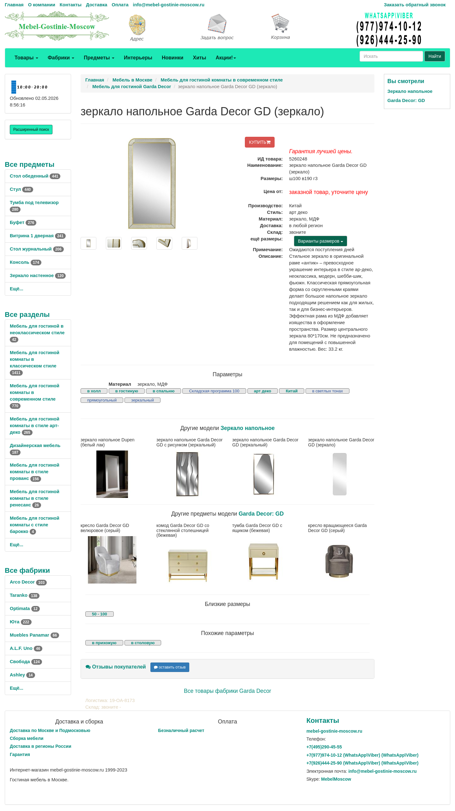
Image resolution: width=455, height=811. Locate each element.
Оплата (120, 4)
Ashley (22, 674)
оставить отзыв (170, 667)
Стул (21, 189)
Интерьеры (138, 57)
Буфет (23, 222)
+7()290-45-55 (324, 746)
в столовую (143, 642)
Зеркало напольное (248, 428)
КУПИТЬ (259, 142)
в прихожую (104, 642)
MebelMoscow (336, 779)
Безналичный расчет (181, 730)
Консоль (25, 262)
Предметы (99, 57)
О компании (41, 4)
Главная (14, 4)
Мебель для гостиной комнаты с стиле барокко (34, 525)
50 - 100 (99, 614)
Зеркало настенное (38, 275)
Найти (434, 56)
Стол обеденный (35, 176)
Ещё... (16, 288)
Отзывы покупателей (116, 666)
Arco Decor (28, 581)
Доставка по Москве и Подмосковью (50, 730)
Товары (26, 57)
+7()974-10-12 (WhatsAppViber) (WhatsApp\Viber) (362, 755)
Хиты (199, 57)
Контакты (71, 4)
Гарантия (20, 754)
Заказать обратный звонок (415, 4)
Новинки (173, 57)
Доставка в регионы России (40, 746)
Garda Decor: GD (261, 514)
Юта (21, 621)
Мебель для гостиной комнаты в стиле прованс (34, 472)
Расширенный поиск (31, 129)
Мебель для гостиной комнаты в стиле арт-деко (34, 425)
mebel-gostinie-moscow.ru (334, 731)
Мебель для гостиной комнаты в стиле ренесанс (34, 498)
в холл (94, 391)
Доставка (96, 4)
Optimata (25, 608)
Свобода (26, 661)
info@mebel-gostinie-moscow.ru (168, 4)
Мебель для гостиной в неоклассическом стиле (37, 333)
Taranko (24, 595)
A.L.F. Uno (26, 648)
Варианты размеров (320, 241)
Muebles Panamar (34, 635)
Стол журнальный (37, 248)
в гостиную (126, 391)
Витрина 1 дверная (38, 235)
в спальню (163, 391)
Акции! (225, 57)
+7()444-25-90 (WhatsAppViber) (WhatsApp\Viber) (362, 763)
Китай (292, 391)
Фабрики (61, 57)
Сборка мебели (26, 738)
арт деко (262, 391)
